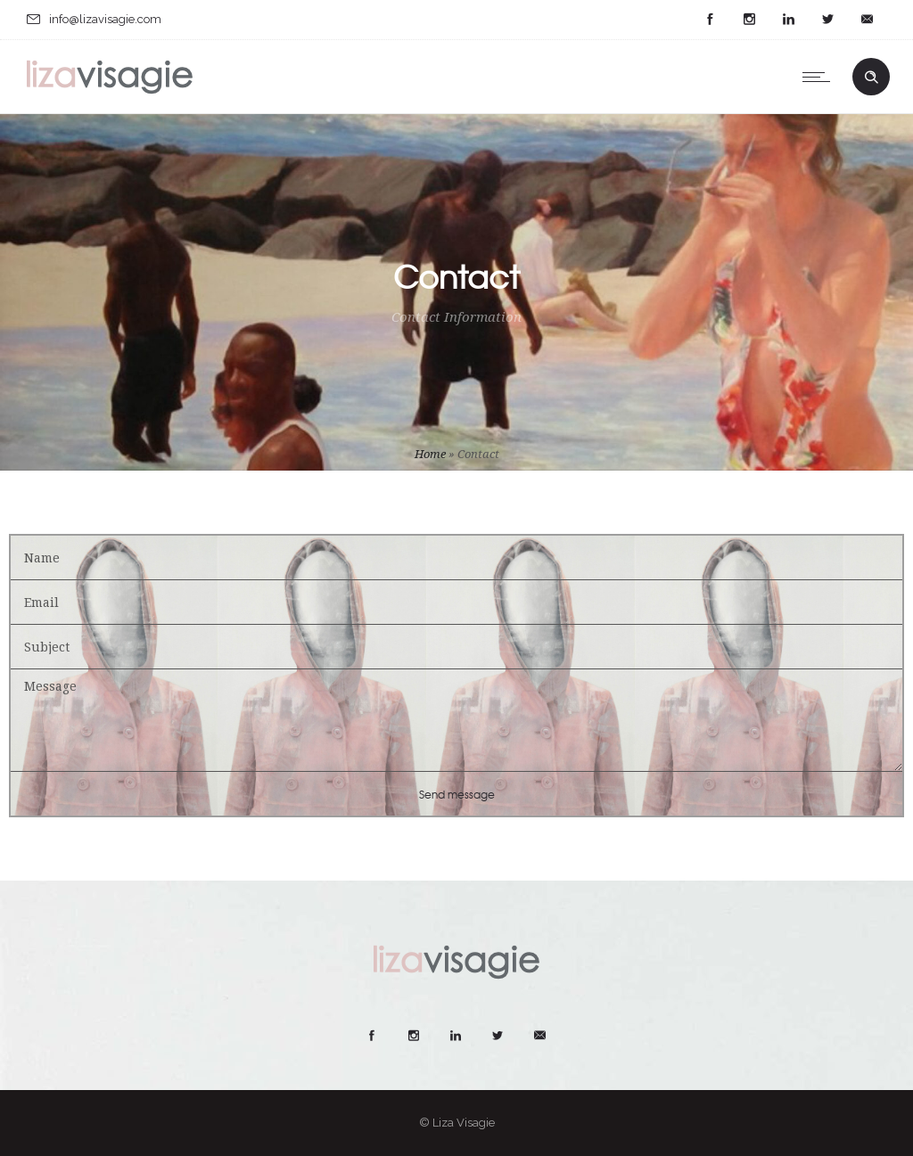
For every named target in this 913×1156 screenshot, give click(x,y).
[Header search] (871, 77)
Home (430, 454)
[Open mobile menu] (820, 76)
